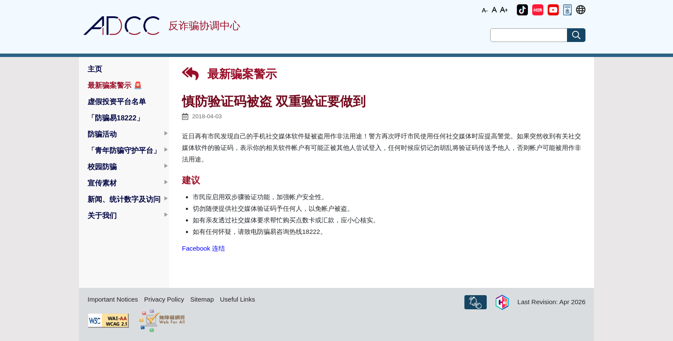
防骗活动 (102, 134)
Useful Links (237, 299)
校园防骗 (102, 166)
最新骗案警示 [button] (115, 85)
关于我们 (102, 215)
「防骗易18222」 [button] (116, 118)
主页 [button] (95, 69)
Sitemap (202, 299)
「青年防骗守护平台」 (124, 150)
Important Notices (113, 299)
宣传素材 (102, 183)
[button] (522, 9)
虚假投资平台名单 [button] (117, 101)
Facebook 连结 (203, 248)
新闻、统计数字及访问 (124, 199)
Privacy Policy (164, 299)
